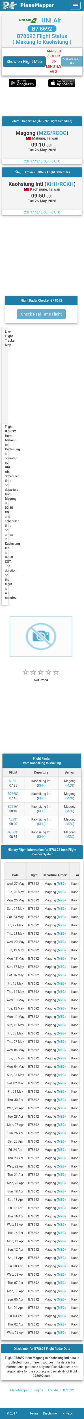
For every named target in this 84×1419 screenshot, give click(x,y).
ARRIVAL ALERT (72, 61)
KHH (41, 785)
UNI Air (51, 20)
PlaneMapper (19, 1390)
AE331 (13, 819)
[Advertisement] (42, 101)
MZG (70, 785)
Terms (36, 1413)
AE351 (13, 781)
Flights (38, 1390)
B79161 (13, 806)
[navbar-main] (76, 5)
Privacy (69, 1413)
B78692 (68, 1390)
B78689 (13, 794)
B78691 (13, 832)
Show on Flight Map (24, 61)
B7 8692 (42, 29)
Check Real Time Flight (41, 314)
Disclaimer (52, 1413)
